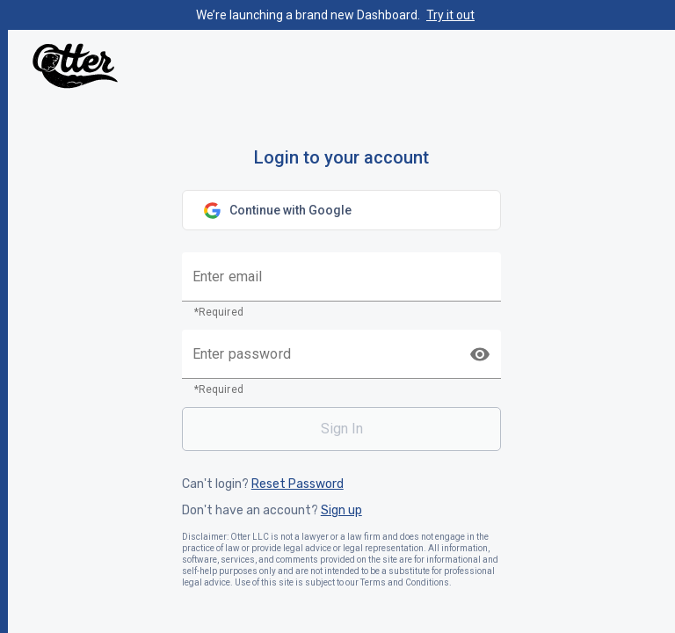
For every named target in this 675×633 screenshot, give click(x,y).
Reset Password (297, 484)
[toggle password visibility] (480, 354)
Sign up (341, 511)
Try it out (450, 15)
